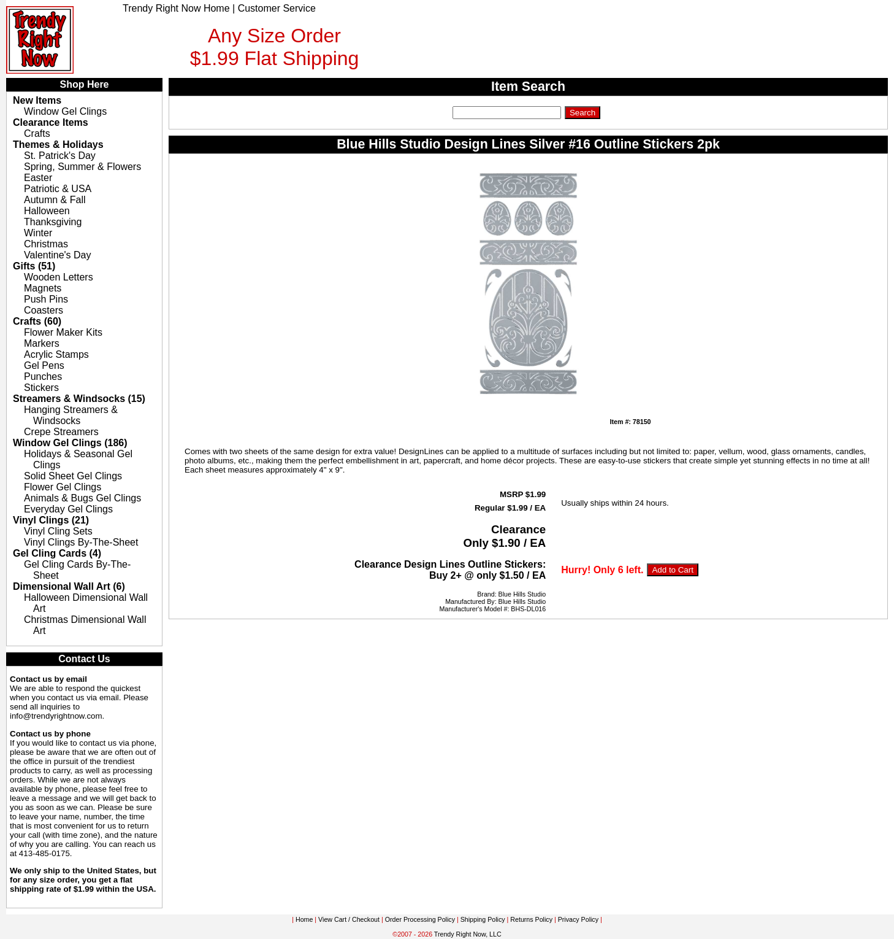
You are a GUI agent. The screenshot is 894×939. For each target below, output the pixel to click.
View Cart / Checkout (349, 919)
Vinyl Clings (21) (51, 520)
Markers (41, 343)
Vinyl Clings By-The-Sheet (81, 542)
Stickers (41, 387)
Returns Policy (531, 919)
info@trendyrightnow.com (56, 716)
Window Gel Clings (65, 111)
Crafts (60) (37, 321)
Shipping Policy (482, 919)
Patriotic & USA (57, 189)
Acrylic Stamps (56, 354)
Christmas (46, 244)
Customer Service (277, 8)
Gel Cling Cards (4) (57, 553)
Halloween (47, 211)
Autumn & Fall (54, 200)
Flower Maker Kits (63, 332)
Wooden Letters (58, 277)
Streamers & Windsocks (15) (79, 398)
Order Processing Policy (420, 919)
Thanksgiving (53, 222)
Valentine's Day (57, 255)
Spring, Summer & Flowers (82, 166)
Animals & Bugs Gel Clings (82, 498)
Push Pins (46, 299)
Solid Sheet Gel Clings (73, 476)
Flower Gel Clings (62, 487)
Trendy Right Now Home (176, 8)
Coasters (43, 310)
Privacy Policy (578, 919)
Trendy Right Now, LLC (468, 934)
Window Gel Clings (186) (70, 443)
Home (304, 919)
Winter (38, 233)
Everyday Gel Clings (68, 509)
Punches (43, 376)
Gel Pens (44, 365)
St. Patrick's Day (60, 155)
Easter (38, 177)
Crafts (37, 133)
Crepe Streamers (61, 432)
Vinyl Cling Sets (58, 531)
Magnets (42, 288)
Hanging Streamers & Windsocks (71, 415)
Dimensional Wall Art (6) (69, 586)
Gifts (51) (34, 266)
